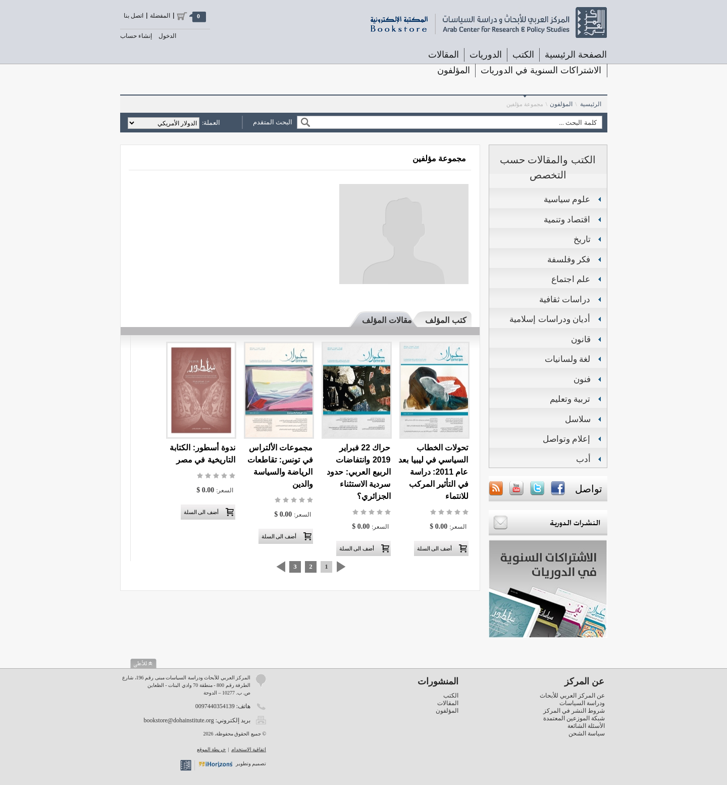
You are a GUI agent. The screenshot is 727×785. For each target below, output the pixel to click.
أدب (583, 459)
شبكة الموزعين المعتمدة (574, 718)
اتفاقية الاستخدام (249, 749)
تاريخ (582, 239)
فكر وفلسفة (569, 259)
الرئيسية (590, 104)
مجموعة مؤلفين (524, 104)
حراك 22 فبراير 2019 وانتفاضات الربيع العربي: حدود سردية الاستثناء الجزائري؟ (358, 471)
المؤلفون (453, 70)
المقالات (443, 55)
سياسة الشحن (586, 733)
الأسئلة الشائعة (586, 725)
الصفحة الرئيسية (576, 55)
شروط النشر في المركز (574, 710)
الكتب (523, 55)
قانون (581, 339)
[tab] (441, 320)
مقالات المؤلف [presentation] (386, 320)
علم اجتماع (571, 279)
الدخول (167, 35)
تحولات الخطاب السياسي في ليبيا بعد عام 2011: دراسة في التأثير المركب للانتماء (433, 471)
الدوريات (486, 55)
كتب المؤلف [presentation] (445, 320)
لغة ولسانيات (568, 359)
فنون (582, 379)
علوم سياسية (567, 199)
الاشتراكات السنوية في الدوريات (541, 70)
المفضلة (160, 15)
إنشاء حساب (136, 35)
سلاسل (578, 419)
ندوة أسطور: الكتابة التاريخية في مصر (202, 453)
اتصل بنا (133, 15)
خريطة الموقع (211, 749)
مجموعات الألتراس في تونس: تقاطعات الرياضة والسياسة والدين (280, 465)
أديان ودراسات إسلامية (549, 319)
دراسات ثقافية (565, 299)
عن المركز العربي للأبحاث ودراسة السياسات (572, 699)
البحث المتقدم (272, 122)
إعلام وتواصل (567, 439)
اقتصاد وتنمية (567, 219)
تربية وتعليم (570, 399)
